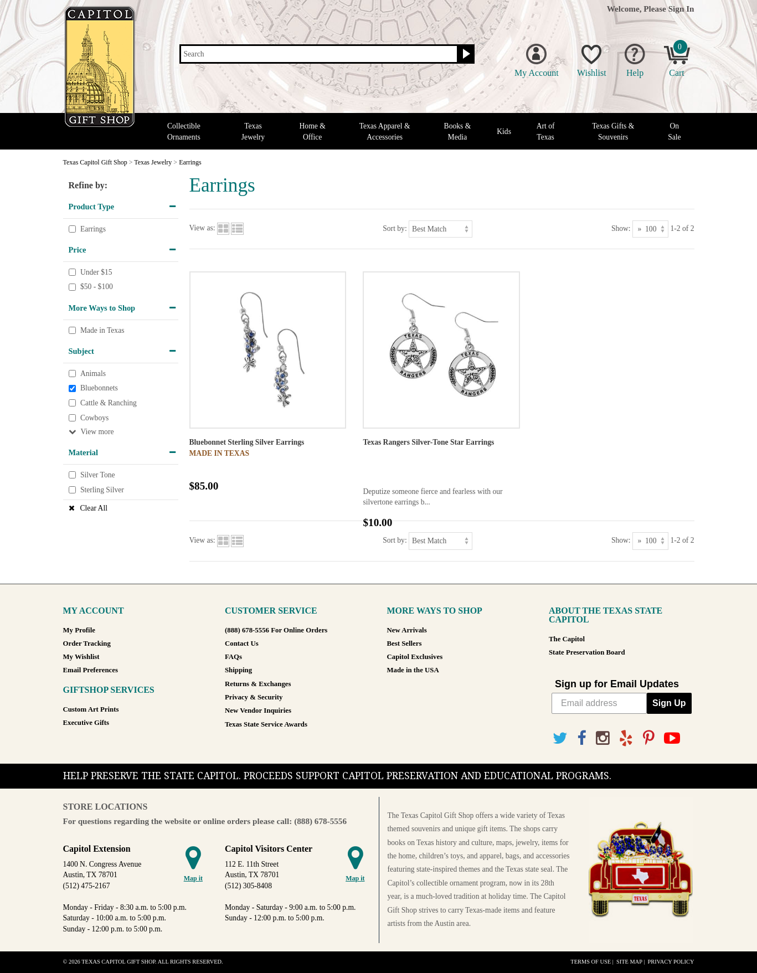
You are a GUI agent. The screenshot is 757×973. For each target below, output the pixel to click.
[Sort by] (440, 229)
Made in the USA (413, 670)
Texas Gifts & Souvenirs (613, 131)
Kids (504, 131)
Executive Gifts (86, 723)
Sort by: (394, 228)
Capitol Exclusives (415, 657)
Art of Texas (546, 131)
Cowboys (94, 418)
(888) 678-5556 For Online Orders (276, 630)
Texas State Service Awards (266, 724)
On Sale (674, 131)
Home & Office (313, 131)
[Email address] (599, 703)
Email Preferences (90, 670)
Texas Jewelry (253, 131)
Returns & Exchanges (258, 684)
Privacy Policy (670, 962)
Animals (93, 373)
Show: (621, 228)
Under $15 (96, 272)
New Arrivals (407, 630)
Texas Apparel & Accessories (384, 131)
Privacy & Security (253, 697)
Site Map (629, 962)
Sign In (681, 8)
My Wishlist (81, 657)
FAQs (233, 657)
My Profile (79, 630)
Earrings (93, 229)
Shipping (238, 670)
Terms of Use (590, 962)
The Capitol (567, 639)
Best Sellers (404, 643)
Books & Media (457, 131)
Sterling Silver (102, 490)
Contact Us (242, 643)
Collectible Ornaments (183, 131)
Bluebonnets (99, 388)
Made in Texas (102, 330)
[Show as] (650, 229)
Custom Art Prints (91, 709)
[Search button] (465, 54)
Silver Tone (97, 475)
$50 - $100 (96, 287)
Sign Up (669, 703)
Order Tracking (87, 643)
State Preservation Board (587, 652)
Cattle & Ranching (108, 403)
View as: (202, 228)
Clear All (93, 508)
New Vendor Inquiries (258, 710)
